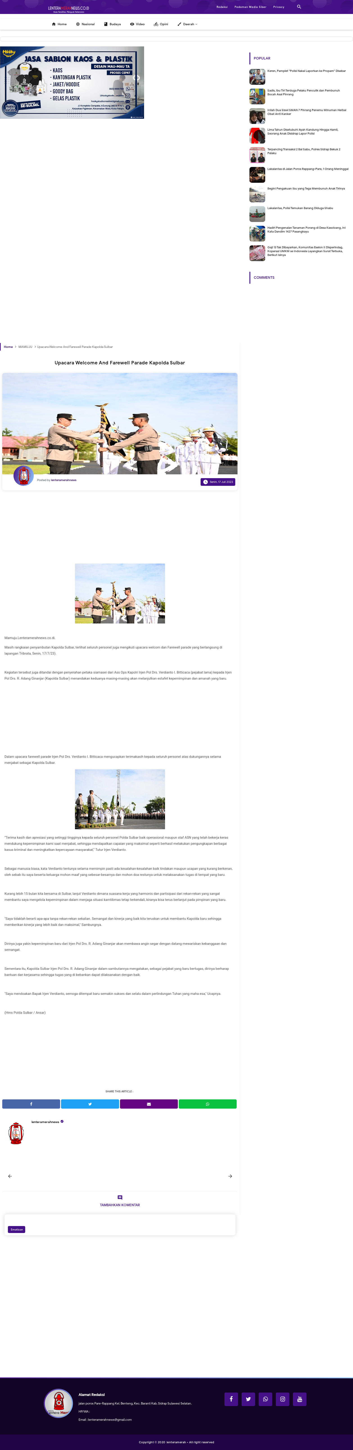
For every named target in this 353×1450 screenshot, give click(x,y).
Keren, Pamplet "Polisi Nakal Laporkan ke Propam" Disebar (306, 71)
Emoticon (16, 1229)
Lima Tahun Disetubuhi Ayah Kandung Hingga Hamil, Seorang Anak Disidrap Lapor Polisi (302, 131)
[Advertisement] (120, 199)
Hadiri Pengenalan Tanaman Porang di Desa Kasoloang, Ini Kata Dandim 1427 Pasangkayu (306, 229)
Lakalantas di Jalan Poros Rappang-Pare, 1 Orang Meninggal (307, 169)
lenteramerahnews (45, 1122)
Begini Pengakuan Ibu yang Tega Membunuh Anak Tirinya (306, 188)
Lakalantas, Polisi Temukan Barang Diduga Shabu (300, 208)
